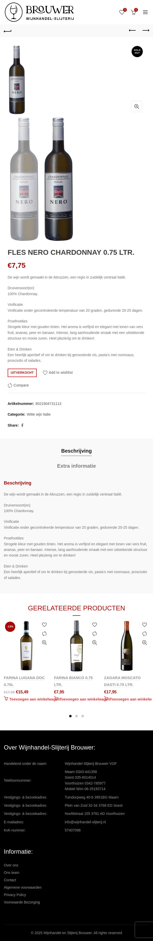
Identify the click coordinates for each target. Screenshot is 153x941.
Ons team (11, 873)
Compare (21, 385)
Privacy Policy (15, 895)
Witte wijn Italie (38, 414)
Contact (10, 880)
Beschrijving (76, 451)
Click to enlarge (137, 106)
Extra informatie (76, 466)
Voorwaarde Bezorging (22, 902)
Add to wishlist (61, 372)
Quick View (44, 642)
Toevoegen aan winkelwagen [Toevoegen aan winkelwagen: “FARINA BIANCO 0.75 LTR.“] (85, 699)
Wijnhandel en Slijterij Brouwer (68, 933)
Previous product (133, 30)
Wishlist (124, 10)
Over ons (11, 865)
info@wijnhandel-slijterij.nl (85, 822)
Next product (145, 30)
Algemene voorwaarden (23, 887)
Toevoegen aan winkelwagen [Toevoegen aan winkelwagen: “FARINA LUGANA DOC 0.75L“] (34, 699)
